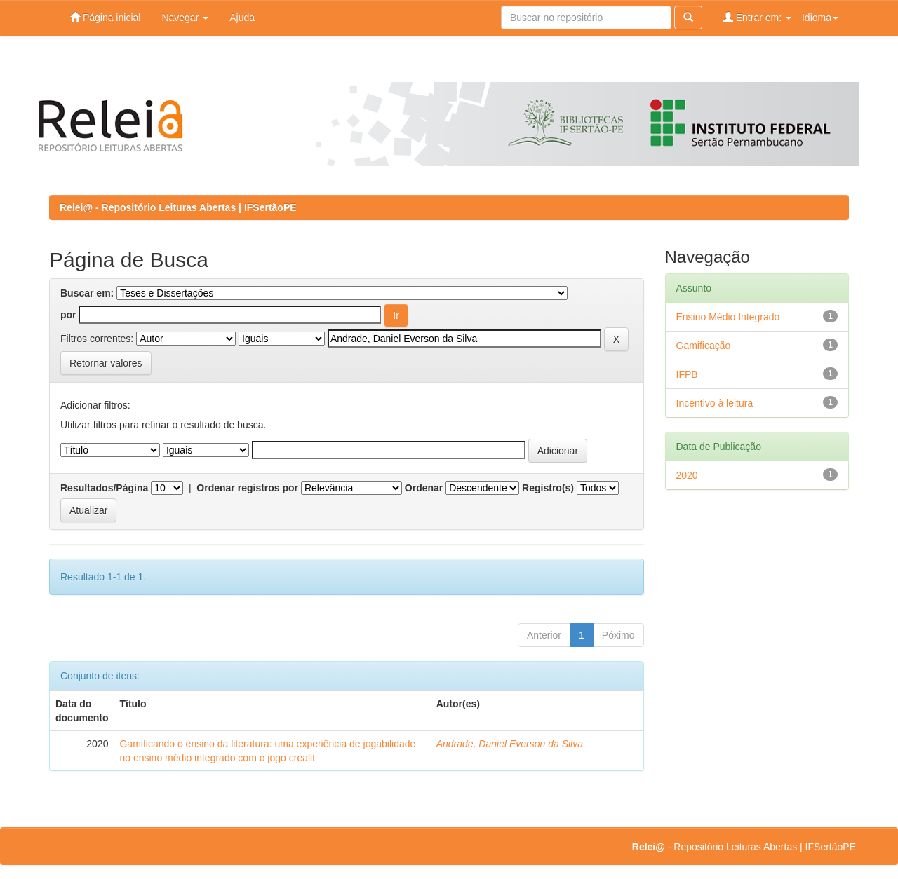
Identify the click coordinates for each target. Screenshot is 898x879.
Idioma (820, 17)
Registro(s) (548, 487)
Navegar (184, 17)
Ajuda (242, 17)
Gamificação (703, 345)
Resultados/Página (104, 487)
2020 (687, 475)
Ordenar (424, 487)
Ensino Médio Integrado (728, 316)
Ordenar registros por (247, 487)
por (68, 314)
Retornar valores (105, 363)
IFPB (687, 374)
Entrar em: (757, 17)
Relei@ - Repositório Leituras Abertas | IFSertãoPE (178, 207)
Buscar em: (87, 293)
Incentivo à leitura (714, 403)
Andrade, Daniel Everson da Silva (509, 743)
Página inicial (105, 17)
